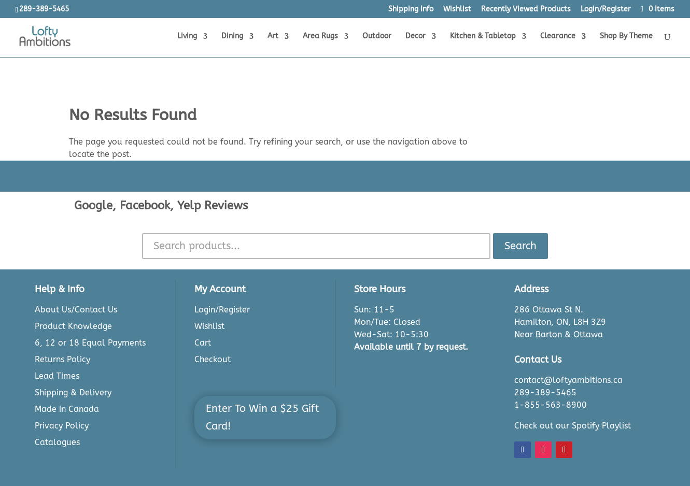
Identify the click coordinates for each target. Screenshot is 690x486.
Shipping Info (410, 9)
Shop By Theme (626, 36)
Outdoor (376, 36)
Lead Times (57, 376)
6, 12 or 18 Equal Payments (90, 343)
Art (272, 36)
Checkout (212, 359)
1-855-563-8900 (550, 405)
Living (187, 36)
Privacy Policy (62, 426)
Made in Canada (67, 409)
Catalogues (57, 442)
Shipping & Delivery (73, 392)
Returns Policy (62, 359)
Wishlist (457, 9)
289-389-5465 (545, 392)
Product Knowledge (73, 326)
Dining (232, 36)
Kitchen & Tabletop (483, 36)
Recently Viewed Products (526, 9)
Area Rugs (320, 36)
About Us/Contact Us (76, 310)
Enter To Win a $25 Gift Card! (262, 417)
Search (520, 246)
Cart (202, 343)
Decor (415, 36)
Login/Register (606, 9)
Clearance (557, 36)
